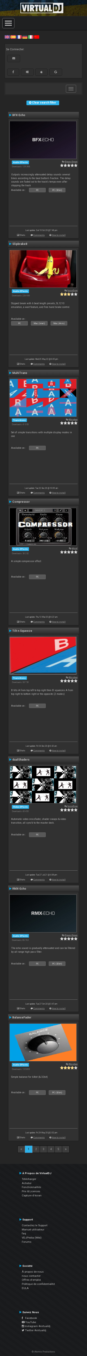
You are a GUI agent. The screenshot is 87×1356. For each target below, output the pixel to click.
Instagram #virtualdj (36, 1326)
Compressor (21, 501)
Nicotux (73, 419)
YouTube (29, 1322)
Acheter (27, 1183)
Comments (39, 235)
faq (24, 1233)
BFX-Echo (18, 115)
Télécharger (29, 1179)
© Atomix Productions (43, 1351)
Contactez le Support (35, 1225)
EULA (25, 1288)
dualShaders (20, 759)
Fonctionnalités (31, 1187)
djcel (74, 548)
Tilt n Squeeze (22, 630)
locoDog (72, 290)
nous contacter (31, 1275)
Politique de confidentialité (38, 1284)
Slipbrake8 (19, 244)
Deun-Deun (71, 161)
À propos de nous (33, 1271)
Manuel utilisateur (33, 1229)
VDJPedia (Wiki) (32, 1237)
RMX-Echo (19, 888)
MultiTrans (19, 373)
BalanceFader (21, 1017)
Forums (26, 1241)
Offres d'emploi (31, 1279)
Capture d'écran (32, 1195)
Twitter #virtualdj (34, 1330)
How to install (59, 235)
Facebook (29, 1318)
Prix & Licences (31, 1191)
